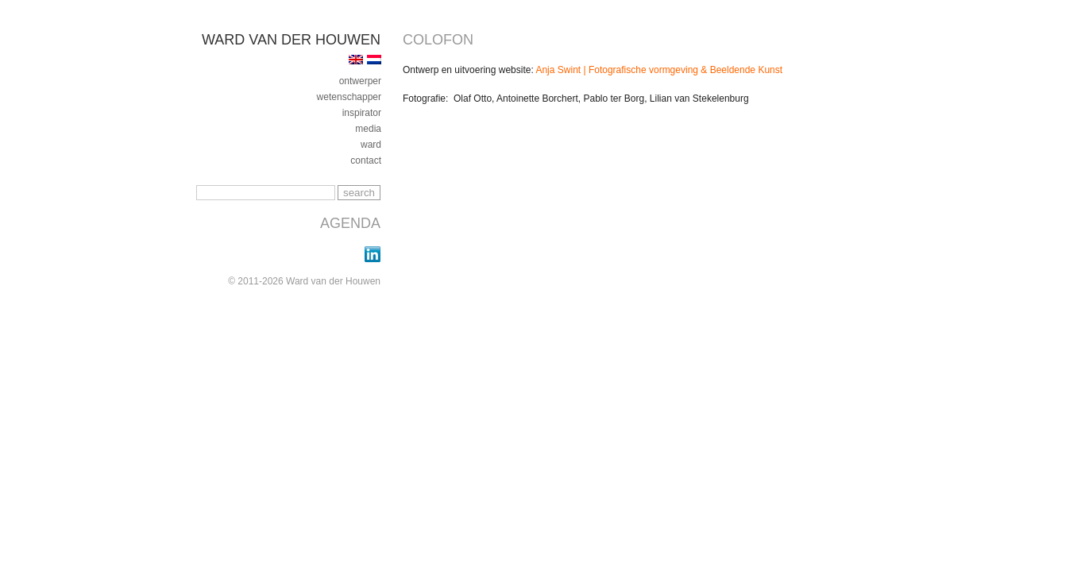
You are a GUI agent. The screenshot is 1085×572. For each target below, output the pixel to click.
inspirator (361, 112)
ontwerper (360, 81)
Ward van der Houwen (291, 40)
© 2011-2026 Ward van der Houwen (304, 281)
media (368, 128)
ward (371, 144)
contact (365, 160)
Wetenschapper (349, 96)
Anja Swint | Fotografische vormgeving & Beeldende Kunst (658, 69)
